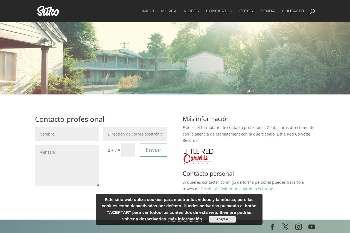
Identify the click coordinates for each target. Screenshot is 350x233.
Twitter (226, 188)
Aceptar (222, 219)
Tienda (267, 11)
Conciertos (219, 11)
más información (185, 219)
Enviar (153, 150)
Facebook (209, 188)
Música (169, 11)
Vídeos (191, 11)
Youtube (265, 188)
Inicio (148, 11)
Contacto (293, 11)
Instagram (244, 188)
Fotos (246, 11)
